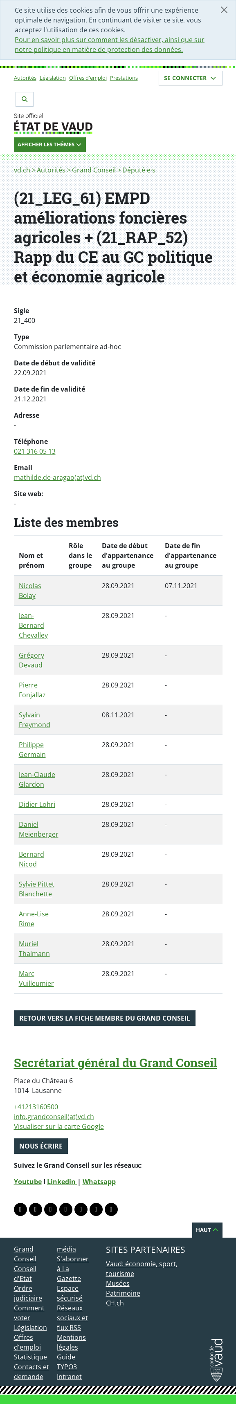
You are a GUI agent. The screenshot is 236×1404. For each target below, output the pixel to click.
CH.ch (115, 1303)
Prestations (124, 77)
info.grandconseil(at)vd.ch (54, 1116)
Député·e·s (138, 170)
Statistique (30, 1356)
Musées (118, 1283)
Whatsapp (99, 1181)
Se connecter (190, 78)
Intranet (69, 1376)
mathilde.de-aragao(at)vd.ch (57, 477)
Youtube (28, 1181)
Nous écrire (41, 1146)
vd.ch (22, 170)
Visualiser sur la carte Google (59, 1126)
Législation (53, 77)
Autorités (25, 77)
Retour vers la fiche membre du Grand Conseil (104, 1018)
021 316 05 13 (35, 451)
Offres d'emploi (88, 77)
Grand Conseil (94, 170)
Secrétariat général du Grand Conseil (115, 1062)
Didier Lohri (37, 804)
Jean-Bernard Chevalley (33, 625)
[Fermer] (224, 9)
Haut (207, 1230)
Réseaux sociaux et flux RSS (72, 1317)
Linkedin (62, 1181)
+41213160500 (36, 1106)
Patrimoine (123, 1293)
